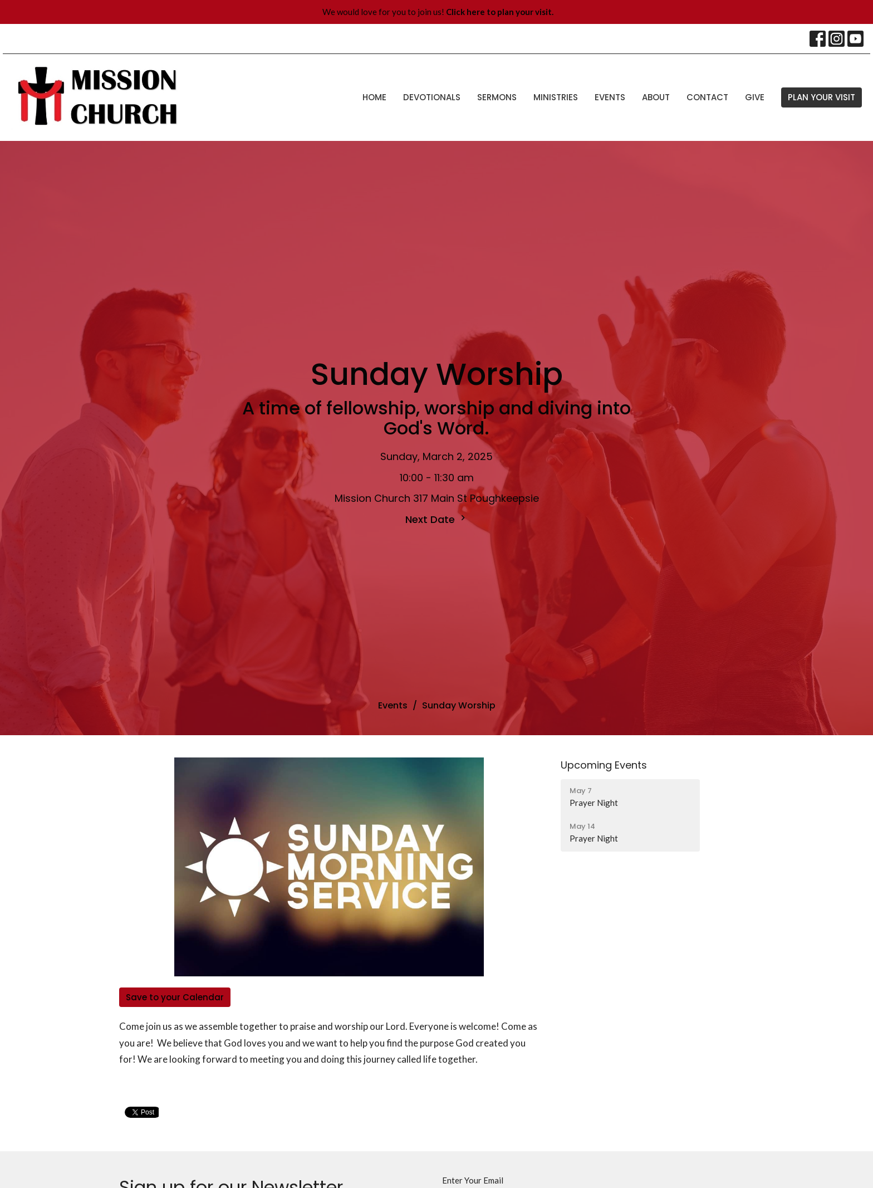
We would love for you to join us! (437, 12)
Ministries (555, 97)
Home (374, 97)
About (656, 97)
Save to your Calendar (175, 997)
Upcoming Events (604, 765)
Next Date (436, 519)
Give (754, 97)
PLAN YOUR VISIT (821, 97)
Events (610, 97)
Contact (707, 97)
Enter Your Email (472, 1180)
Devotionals (431, 97)
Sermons (497, 97)
